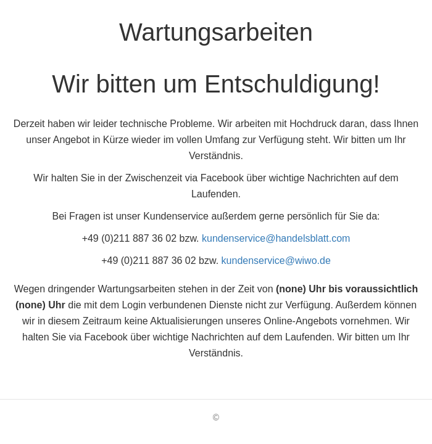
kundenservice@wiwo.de (276, 260)
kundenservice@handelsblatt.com (276, 238)
